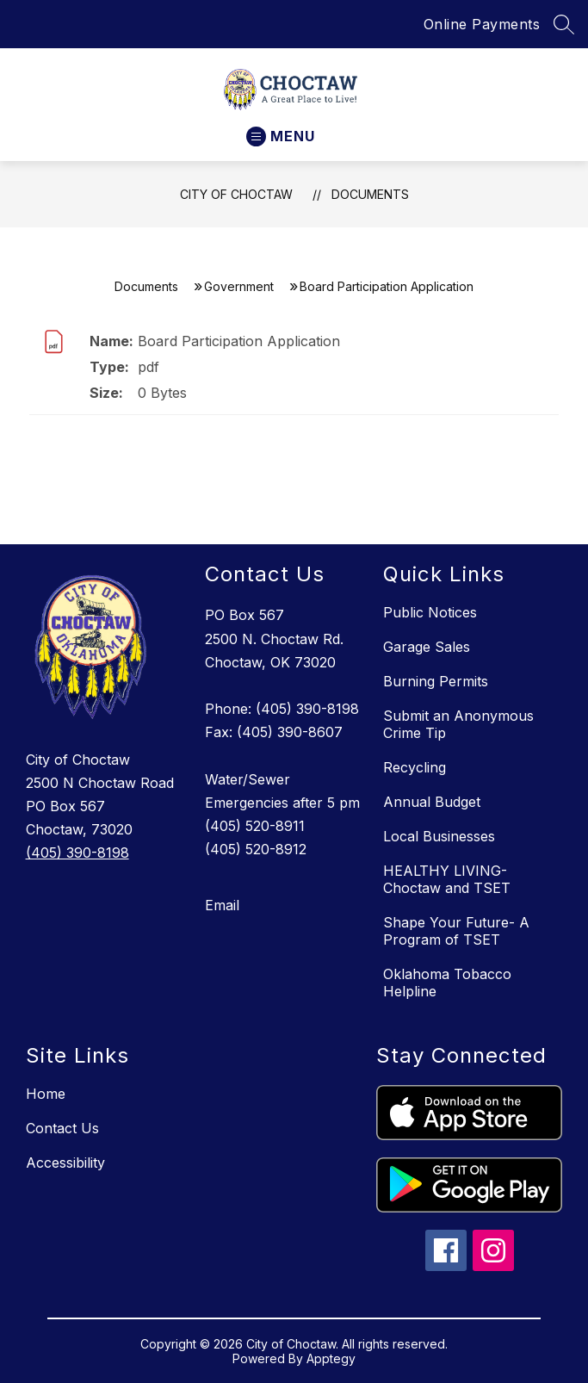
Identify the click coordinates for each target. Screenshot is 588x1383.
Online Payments (482, 24)
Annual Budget (431, 801)
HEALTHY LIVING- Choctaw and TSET (447, 879)
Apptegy (331, 1358)
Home (45, 1093)
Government (239, 286)
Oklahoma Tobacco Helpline (447, 982)
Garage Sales (426, 646)
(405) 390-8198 (77, 852)
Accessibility (65, 1162)
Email (222, 905)
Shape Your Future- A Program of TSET (456, 931)
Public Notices (430, 612)
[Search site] (564, 24)
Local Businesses (439, 836)
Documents (370, 194)
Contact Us (62, 1128)
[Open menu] (280, 136)
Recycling (414, 767)
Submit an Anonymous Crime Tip (458, 724)
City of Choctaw (236, 194)
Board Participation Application (239, 341)
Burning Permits (435, 681)
